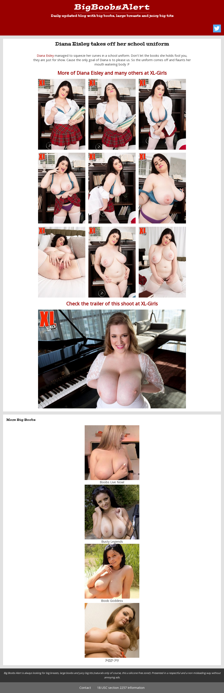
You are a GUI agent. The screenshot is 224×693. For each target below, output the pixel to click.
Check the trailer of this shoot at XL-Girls (112, 304)
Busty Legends (112, 541)
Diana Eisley (45, 55)
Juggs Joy (112, 660)
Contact (85, 688)
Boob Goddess (112, 601)
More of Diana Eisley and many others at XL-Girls (112, 73)
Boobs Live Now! (112, 482)
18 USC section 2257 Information (121, 688)
